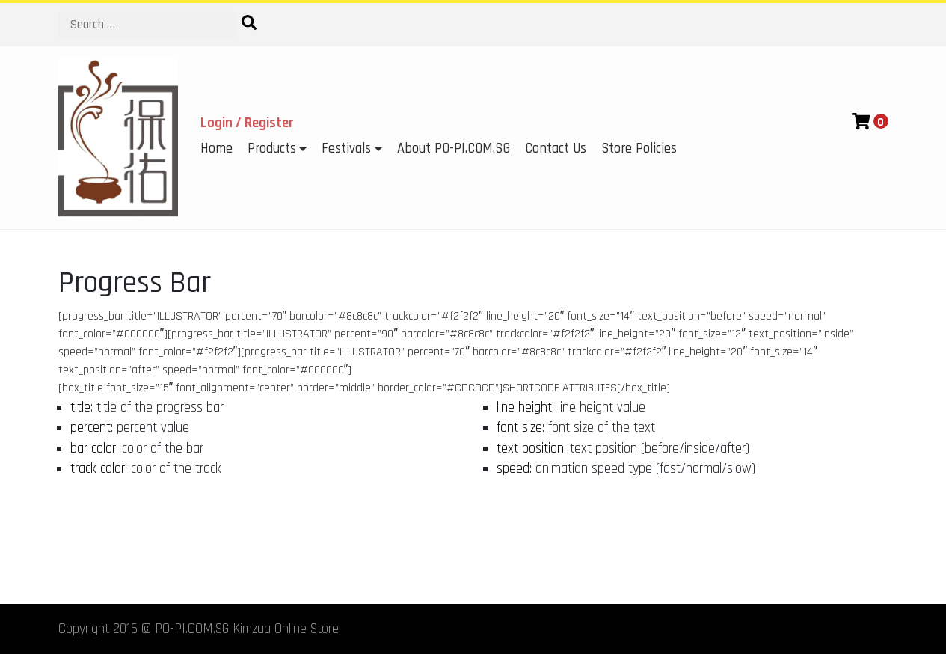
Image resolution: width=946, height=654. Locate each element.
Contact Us (555, 148)
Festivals (346, 148)
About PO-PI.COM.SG (453, 148)
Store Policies (639, 148)
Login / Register (247, 123)
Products (272, 148)
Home (216, 148)
